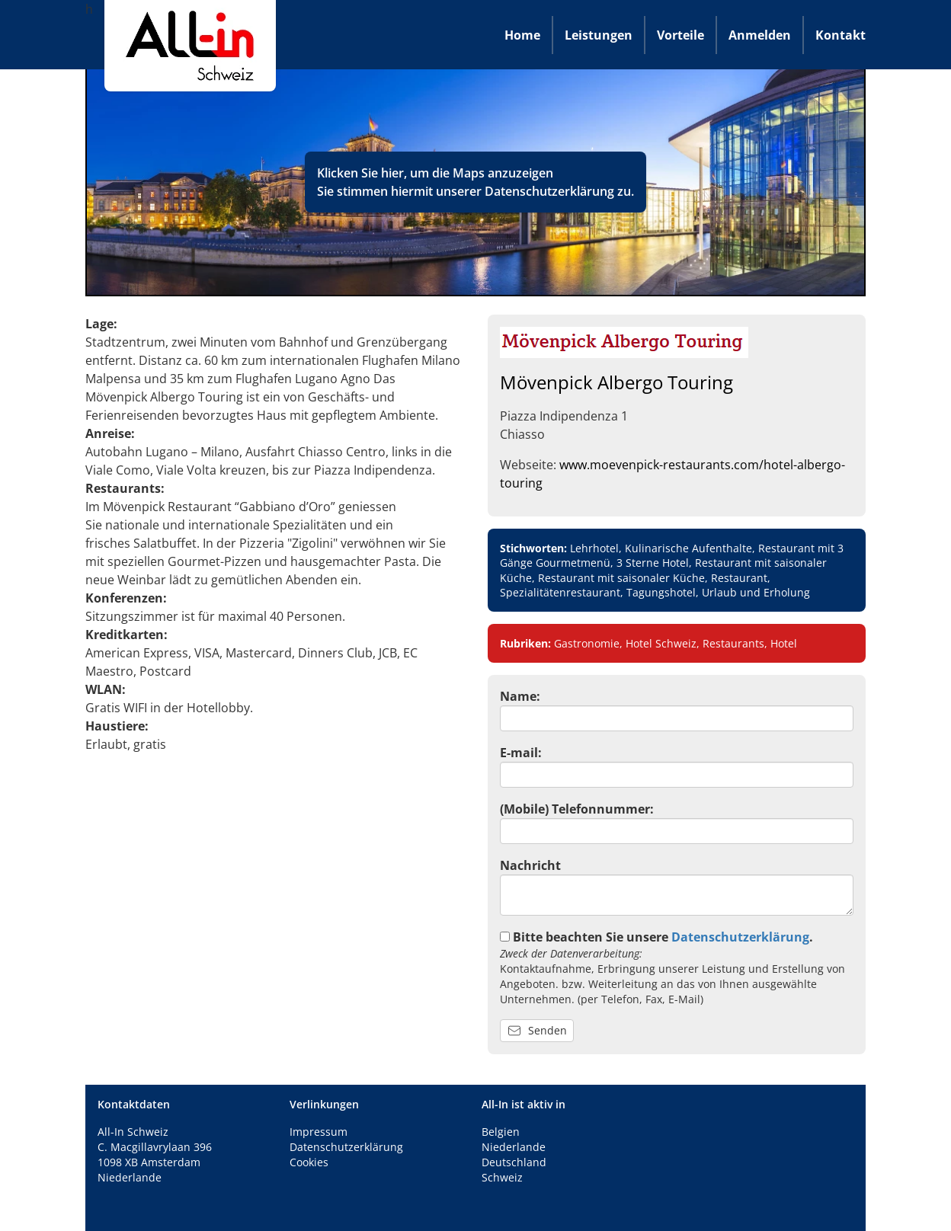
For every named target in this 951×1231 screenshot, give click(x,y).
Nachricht (530, 865)
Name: (520, 696)
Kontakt (840, 35)
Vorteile (680, 35)
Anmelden (759, 35)
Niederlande (514, 1147)
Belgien (501, 1131)
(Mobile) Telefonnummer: (577, 809)
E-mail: (521, 752)
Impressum (318, 1131)
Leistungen (598, 35)
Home (522, 35)
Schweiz (502, 1177)
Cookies (309, 1162)
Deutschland (514, 1162)
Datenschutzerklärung (549, 191)
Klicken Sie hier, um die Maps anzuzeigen (435, 173)
